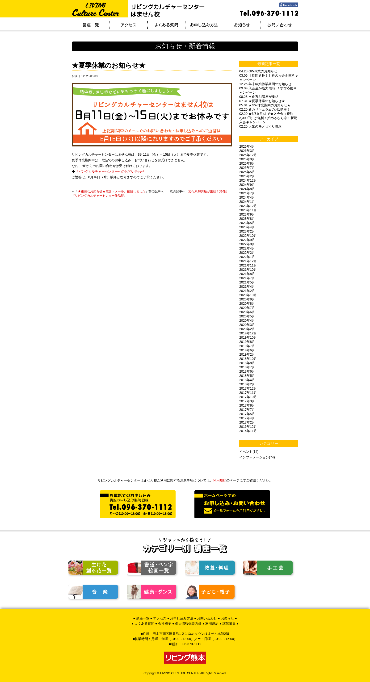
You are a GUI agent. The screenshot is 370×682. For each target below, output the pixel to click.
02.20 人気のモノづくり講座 (260, 126)
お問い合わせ (207, 618)
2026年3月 (247, 151)
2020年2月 (247, 329)
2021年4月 (247, 286)
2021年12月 (248, 261)
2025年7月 (247, 168)
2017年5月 (247, 414)
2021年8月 (247, 274)
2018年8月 (247, 363)
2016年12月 (248, 426)
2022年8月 (247, 244)
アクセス (159, 618)
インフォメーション (254, 457)
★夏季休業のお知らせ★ (108, 65)
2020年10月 (248, 295)
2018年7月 (247, 367)
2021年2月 (247, 291)
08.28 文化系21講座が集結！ (260, 97)
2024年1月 (247, 202)
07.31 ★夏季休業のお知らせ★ (262, 101)
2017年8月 (247, 405)
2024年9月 (247, 185)
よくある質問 (144, 623)
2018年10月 (248, 359)
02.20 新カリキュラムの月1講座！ (264, 109)
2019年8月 (247, 342)
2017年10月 (248, 397)
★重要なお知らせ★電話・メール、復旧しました (111, 191)
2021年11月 (248, 265)
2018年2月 (247, 384)
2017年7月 (247, 410)
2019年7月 (247, 346)
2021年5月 (247, 282)
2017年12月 (248, 388)
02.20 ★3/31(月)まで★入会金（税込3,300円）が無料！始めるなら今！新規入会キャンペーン (268, 118)
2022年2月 (247, 252)
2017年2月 (247, 422)
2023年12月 (248, 206)
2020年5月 (247, 316)
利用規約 (219, 480)
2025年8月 (247, 163)
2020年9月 (247, 299)
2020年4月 (247, 320)
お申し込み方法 (181, 618)
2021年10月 (248, 269)
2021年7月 (247, 278)
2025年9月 (247, 159)
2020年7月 (247, 308)
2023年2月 (247, 231)
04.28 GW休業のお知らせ (258, 71)
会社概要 (164, 623)
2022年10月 (248, 235)
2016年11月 (248, 431)
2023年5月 (247, 223)
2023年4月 (247, 227)
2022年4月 (247, 248)
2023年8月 (247, 218)
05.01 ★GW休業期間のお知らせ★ (264, 105)
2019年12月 (248, 333)
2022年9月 (247, 240)
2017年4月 (247, 418)
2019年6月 (247, 350)
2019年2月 (247, 354)
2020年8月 (247, 303)
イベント (245, 451)
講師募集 (229, 623)
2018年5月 (247, 376)
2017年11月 (248, 393)
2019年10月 (248, 337)
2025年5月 (247, 172)
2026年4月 (247, 146)
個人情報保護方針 (188, 623)
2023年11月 (248, 210)
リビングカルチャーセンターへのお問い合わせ (109, 171)
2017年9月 (247, 401)
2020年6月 (247, 312)
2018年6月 (247, 371)
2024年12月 (248, 180)
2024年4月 (247, 197)
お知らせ (227, 618)
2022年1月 (247, 257)
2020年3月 (247, 325)
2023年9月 (247, 214)
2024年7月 (247, 193)
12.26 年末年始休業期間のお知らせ (265, 84)
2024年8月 (247, 189)
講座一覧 (142, 618)
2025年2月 (247, 176)
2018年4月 (247, 380)
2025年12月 (248, 155)
